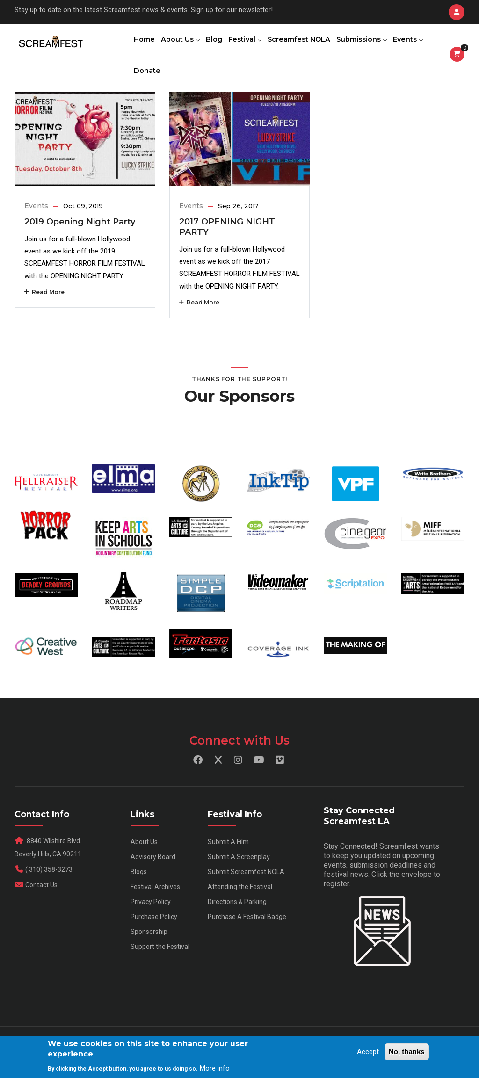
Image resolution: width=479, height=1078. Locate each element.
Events (150, 86)
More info (215, 1068)
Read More (44, 311)
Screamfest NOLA (310, 44)
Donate (187, 86)
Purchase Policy (154, 937)
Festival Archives (155, 907)
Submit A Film (228, 862)
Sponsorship (149, 951)
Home (145, 44)
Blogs (139, 892)
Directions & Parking (237, 922)
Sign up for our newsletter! (232, 10)
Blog (220, 44)
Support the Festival (160, 966)
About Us (184, 44)
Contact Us (41, 905)
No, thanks (407, 1052)
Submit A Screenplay (239, 877)
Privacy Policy (151, 922)
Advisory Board (153, 877)
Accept (368, 1052)
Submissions (375, 44)
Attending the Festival (240, 907)
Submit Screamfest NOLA (246, 892)
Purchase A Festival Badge (247, 937)
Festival (254, 44)
